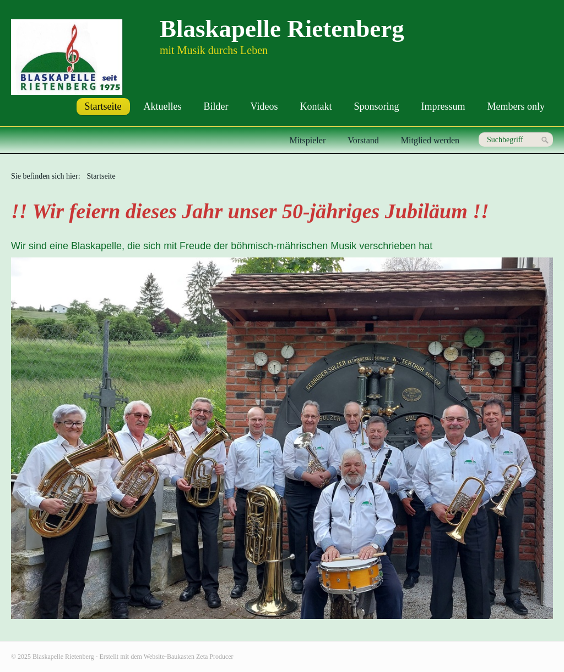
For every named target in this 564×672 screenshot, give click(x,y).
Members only (516, 106)
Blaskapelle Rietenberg (282, 28)
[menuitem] (103, 106)
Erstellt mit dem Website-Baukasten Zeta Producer (167, 656)
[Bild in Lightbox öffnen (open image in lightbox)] (282, 438)
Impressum (443, 106)
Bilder (216, 106)
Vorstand (363, 140)
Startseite (103, 106)
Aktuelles (163, 106)
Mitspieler (307, 140)
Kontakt (316, 106)
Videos (264, 106)
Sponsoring (376, 106)
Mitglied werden (430, 140)
